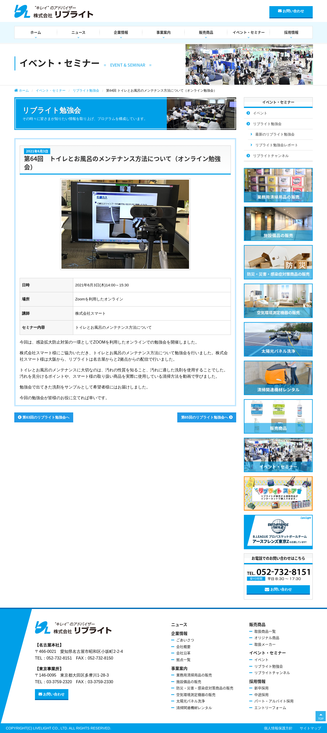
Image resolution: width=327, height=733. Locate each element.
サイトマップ (310, 728)
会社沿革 (183, 652)
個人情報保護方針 (278, 728)
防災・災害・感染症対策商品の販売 (204, 687)
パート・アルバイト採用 (274, 700)
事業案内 (163, 32)
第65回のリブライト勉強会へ (207, 417)
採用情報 (291, 32)
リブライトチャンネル (271, 156)
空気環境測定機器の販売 (196, 694)
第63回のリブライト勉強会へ (43, 417)
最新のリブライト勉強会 (275, 134)
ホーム (35, 32)
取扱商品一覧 (265, 631)
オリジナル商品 (266, 637)
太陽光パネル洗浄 (190, 700)
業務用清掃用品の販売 (194, 674)
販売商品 (206, 32)
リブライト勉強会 (86, 90)
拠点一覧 (183, 659)
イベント (260, 113)
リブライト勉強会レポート (276, 145)
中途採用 (261, 694)
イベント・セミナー (249, 32)
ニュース (78, 32)
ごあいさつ (185, 639)
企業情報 (121, 32)
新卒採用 (261, 687)
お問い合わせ (291, 11)
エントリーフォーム (270, 707)
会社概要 (183, 646)
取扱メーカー (265, 644)
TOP (321, 718)
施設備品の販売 (188, 681)
